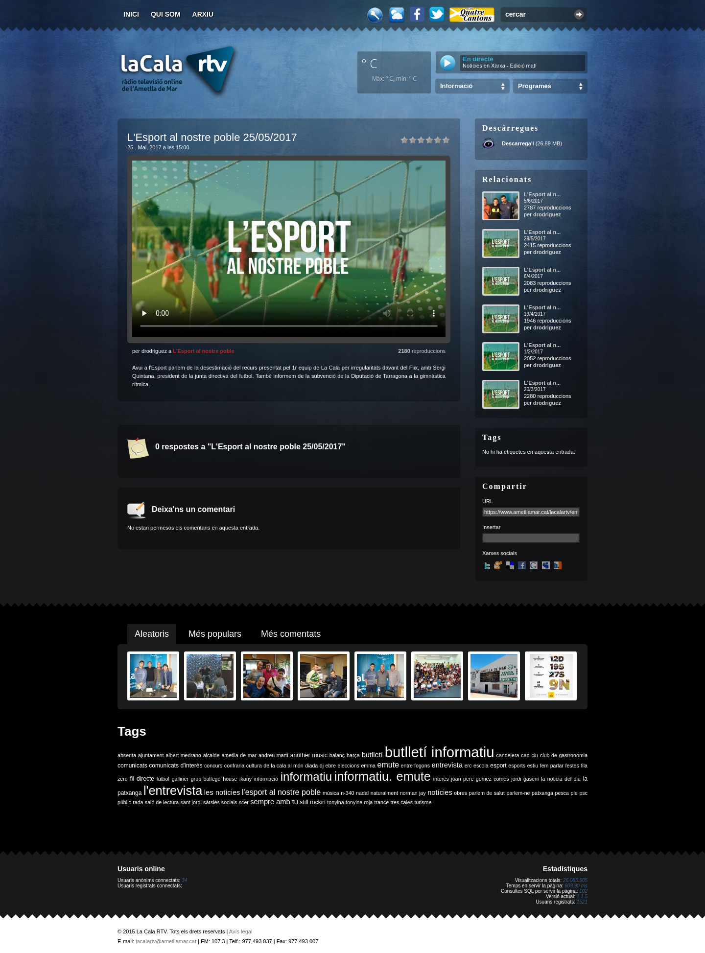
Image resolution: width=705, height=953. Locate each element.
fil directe (142, 778)
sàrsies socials (220, 802)
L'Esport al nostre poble (203, 351)
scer (244, 802)
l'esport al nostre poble (281, 792)
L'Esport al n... (542, 194)
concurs (213, 765)
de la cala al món (283, 765)
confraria (234, 765)
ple (574, 793)
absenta (127, 755)
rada (138, 802)
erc (468, 765)
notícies (439, 792)
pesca (562, 793)
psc (583, 793)
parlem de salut (487, 793)
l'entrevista (172, 790)
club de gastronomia (564, 755)
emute (388, 765)
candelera (507, 755)
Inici (131, 14)
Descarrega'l (518, 143)
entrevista (447, 765)
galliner (180, 779)
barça (353, 755)
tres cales (401, 802)
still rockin (313, 802)
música (331, 793)
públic (124, 802)
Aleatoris (152, 634)
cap (525, 755)
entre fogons (415, 765)
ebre (331, 765)
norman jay (413, 793)
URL (487, 501)
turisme (422, 802)
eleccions (348, 765)
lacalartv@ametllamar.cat (166, 941)
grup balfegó (206, 779)
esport (498, 765)
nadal (362, 793)
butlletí (372, 755)
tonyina (335, 802)
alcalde (211, 755)
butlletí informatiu (439, 752)
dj (322, 765)
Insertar (491, 527)
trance (382, 802)
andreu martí (273, 755)
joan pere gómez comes (480, 779)
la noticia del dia (561, 779)
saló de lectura (162, 802)
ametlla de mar (239, 755)
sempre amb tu (274, 802)
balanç (337, 755)
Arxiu (203, 14)
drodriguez (547, 214)
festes (572, 765)
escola (481, 765)
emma (368, 765)
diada (311, 765)
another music (309, 755)
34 (184, 880)
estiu (533, 765)
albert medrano (183, 755)
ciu (534, 755)
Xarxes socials (499, 553)
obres (460, 793)
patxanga (542, 793)
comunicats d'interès (175, 765)
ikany (245, 779)
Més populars (214, 634)
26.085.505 (575, 880)
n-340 (347, 793)
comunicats (132, 765)
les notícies (222, 792)
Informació (456, 86)
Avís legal (241, 931)
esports (516, 765)
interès (441, 779)
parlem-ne (518, 793)
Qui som (166, 14)
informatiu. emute (382, 776)
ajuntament (151, 755)
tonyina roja (359, 802)
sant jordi (191, 802)
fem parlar (552, 765)
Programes (534, 86)
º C (369, 63)
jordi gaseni (525, 779)
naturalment (384, 793)
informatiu (306, 776)
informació (266, 779)
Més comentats (291, 634)
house (230, 779)
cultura (254, 765)
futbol (163, 779)
